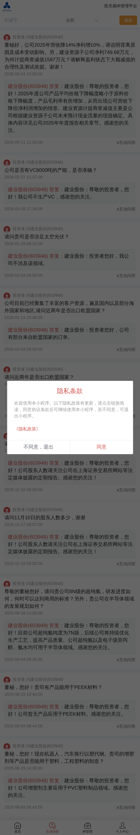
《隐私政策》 (27, 428)
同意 (102, 447)
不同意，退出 (38, 447)
